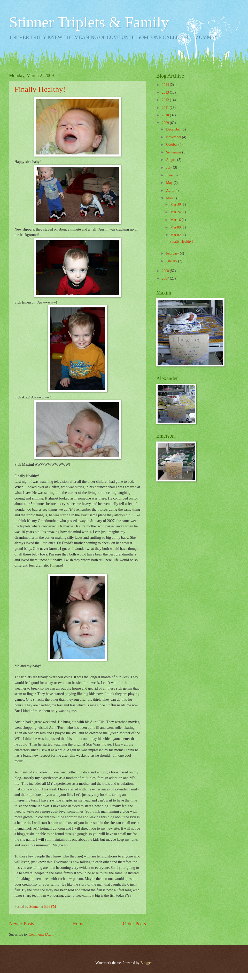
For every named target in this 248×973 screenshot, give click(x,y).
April (170, 190)
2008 (166, 271)
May (170, 183)
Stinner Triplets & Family (89, 22)
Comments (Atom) (42, 934)
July (169, 167)
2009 (166, 123)
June (170, 175)
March (171, 198)
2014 (166, 85)
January (172, 261)
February (173, 253)
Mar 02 (176, 235)
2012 (166, 100)
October (172, 144)
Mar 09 (176, 227)
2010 (166, 115)
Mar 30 (176, 204)
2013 (166, 92)
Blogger (146, 963)
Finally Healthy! (39, 89)
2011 (166, 108)
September (174, 152)
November (174, 137)
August (171, 160)
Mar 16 (176, 220)
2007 (166, 278)
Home (78, 923)
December (174, 129)
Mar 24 (176, 212)
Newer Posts (21, 923)
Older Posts (134, 923)
